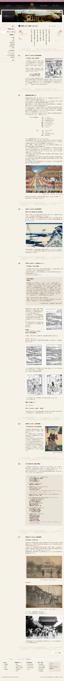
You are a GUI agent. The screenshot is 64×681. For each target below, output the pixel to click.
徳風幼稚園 (12, 44)
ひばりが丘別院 (11, 53)
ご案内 (6, 665)
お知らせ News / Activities (8, 6)
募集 (5, 667)
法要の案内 (41, 664)
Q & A (28, 669)
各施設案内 (11, 34)
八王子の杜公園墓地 (10, 55)
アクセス (45, 1)
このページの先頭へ (57, 653)
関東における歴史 (10, 31)
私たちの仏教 (30, 665)
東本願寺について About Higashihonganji (20, 6)
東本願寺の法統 (11, 29)
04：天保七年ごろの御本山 (40, 38)
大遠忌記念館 (11, 42)
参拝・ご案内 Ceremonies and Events (55, 6)
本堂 (13, 39)
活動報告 (6, 669)
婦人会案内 (41, 669)
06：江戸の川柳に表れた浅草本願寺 (46, 38)
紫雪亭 (13, 47)
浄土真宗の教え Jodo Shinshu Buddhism (44, 6)
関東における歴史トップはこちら (55, 26)
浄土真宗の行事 (30, 667)
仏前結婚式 (41, 670)
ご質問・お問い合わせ (58, 1)
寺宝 (13, 60)
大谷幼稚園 (12, 57)
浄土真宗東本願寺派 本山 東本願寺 (32, 6)
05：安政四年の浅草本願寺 (43, 38)
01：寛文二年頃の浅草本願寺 (31, 38)
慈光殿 (13, 40)
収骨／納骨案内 (42, 667)
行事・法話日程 (42, 665)
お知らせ (5, 662)
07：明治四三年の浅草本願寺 (49, 38)
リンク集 (51, 663)
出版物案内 (40, 1)
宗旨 (13, 26)
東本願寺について (12, 659)
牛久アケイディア (11, 52)
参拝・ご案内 (40, 662)
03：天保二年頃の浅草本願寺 (37, 38)
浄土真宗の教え (29, 662)
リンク (50, 1)
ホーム (6, 659)
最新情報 (6, 664)
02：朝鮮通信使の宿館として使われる (34, 38)
